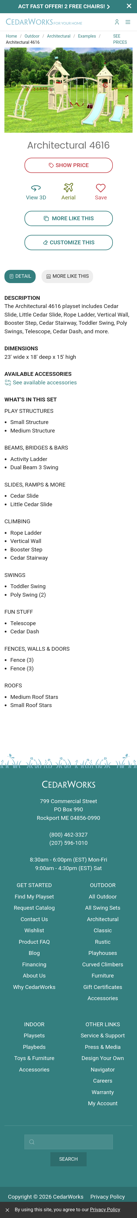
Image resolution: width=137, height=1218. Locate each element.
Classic (103, 930)
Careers (102, 1080)
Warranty (103, 1092)
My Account (103, 1103)
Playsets (34, 1035)
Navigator (103, 1069)
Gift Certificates (102, 987)
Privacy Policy (107, 1196)
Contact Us (34, 919)
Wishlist (34, 930)
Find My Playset (34, 896)
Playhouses (102, 953)
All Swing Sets (103, 907)
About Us (34, 975)
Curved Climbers (102, 964)
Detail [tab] (20, 276)
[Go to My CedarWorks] (117, 22)
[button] (128, 22)
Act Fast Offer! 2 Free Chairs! (64, 6)
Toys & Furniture (34, 1058)
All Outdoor (103, 896)
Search (68, 1159)
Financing (34, 964)
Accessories (103, 998)
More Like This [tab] (67, 276)
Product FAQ (34, 941)
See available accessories (40, 382)
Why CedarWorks (34, 987)
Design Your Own (103, 1058)
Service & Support (103, 1035)
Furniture (103, 975)
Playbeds (34, 1047)
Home (11, 36)
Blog (34, 953)
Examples (87, 36)
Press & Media (103, 1047)
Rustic (102, 941)
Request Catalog (34, 907)
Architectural (58, 36)
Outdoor (31, 36)
